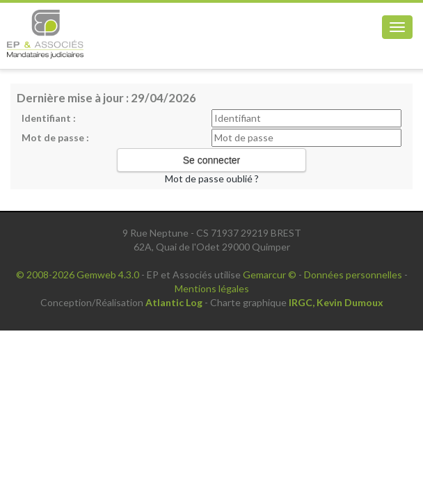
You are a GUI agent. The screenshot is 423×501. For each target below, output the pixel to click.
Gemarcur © (269, 274)
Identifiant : (49, 118)
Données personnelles (353, 274)
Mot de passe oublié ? (212, 178)
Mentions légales (212, 288)
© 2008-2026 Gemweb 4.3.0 (77, 274)
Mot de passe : (55, 137)
